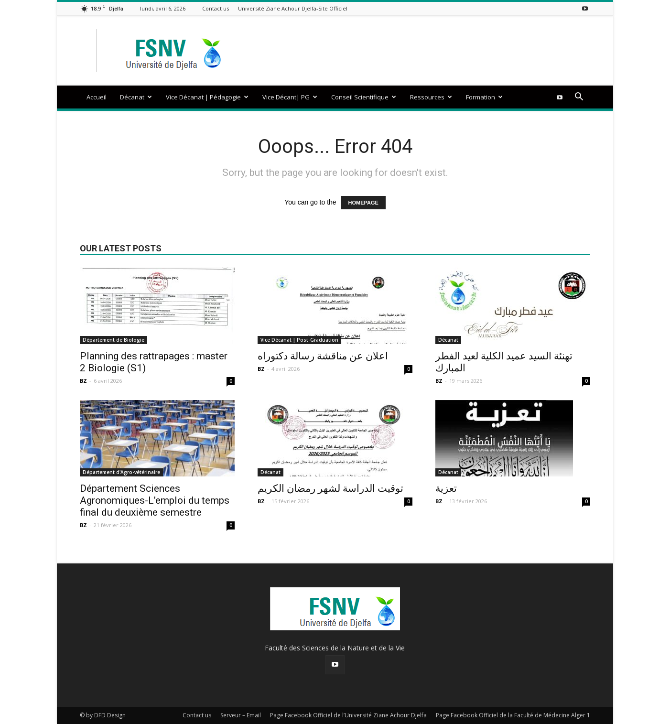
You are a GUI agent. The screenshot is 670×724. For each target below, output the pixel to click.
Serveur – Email (240, 715)
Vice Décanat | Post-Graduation (299, 339)
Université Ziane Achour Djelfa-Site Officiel (292, 8)
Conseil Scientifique (363, 97)
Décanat (136, 97)
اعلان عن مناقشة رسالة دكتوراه (323, 356)
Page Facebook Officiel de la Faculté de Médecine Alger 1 (513, 715)
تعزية (446, 488)
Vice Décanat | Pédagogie (207, 97)
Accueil (96, 97)
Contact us (215, 8)
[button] (578, 97)
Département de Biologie (113, 339)
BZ (83, 380)
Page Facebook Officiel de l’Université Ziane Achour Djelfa (348, 715)
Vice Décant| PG (289, 97)
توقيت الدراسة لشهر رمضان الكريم (330, 488)
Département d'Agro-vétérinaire (121, 472)
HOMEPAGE (363, 202)
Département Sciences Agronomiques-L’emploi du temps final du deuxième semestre (154, 500)
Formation (484, 97)
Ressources (431, 97)
